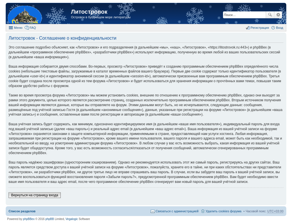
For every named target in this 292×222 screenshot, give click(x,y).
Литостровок (89, 12)
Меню (18, 27)
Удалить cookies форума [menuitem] (224, 211)
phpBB (49, 219)
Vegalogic (72, 219)
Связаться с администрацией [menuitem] (177, 211)
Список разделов (22, 211)
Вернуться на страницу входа (34, 195)
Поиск (270, 14)
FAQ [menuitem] (33, 27)
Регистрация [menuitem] (260, 27)
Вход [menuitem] (279, 27)
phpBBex (29, 219)
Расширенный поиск (278, 14)
